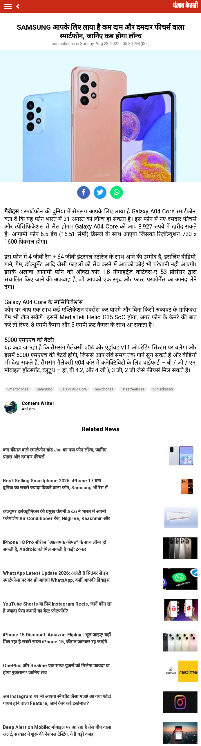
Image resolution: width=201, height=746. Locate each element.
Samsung (44, 389)
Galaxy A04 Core (73, 389)
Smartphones (18, 389)
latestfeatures (133, 389)
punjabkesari (163, 389)
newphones (104, 389)
